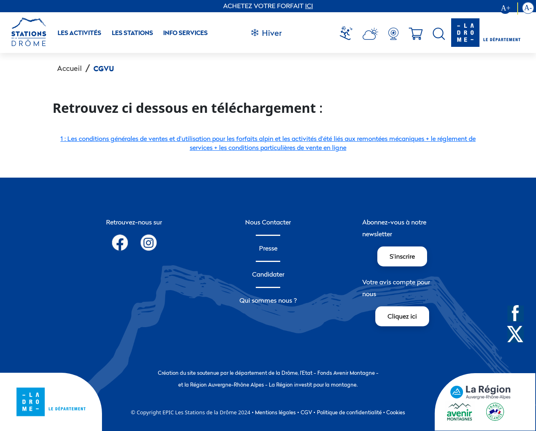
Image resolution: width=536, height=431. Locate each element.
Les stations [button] (132, 33)
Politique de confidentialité (349, 412)
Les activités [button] (79, 33)
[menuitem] (349, 34)
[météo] (349, 34)
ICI (309, 5)
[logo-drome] (486, 32)
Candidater (268, 274)
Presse (268, 248)
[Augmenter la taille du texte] (508, 8)
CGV (306, 412)
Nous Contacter (268, 222)
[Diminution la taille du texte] (528, 8)
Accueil (69, 68)
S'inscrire (402, 256)
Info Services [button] (185, 33)
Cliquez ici (402, 316)
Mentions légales (275, 412)
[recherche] (439, 34)
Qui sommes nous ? (268, 300)
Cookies (395, 412)
